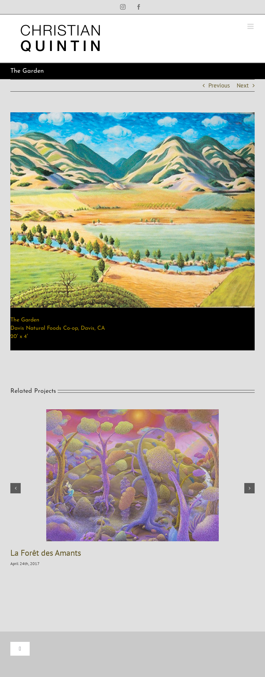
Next (243, 85)
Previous (219, 85)
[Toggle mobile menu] (251, 26)
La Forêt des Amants (45, 552)
